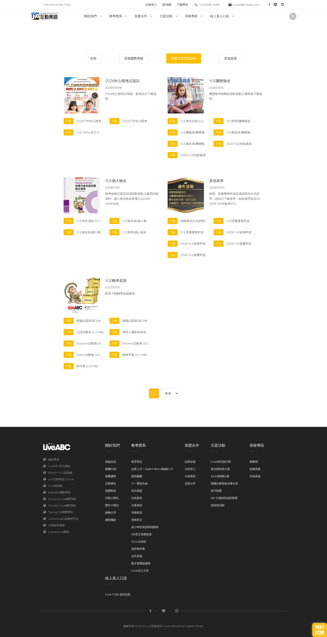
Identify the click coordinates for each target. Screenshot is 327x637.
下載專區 (182, 4)
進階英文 (136, 519)
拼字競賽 (216, 490)
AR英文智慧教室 (141, 534)
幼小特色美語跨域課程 (145, 527)
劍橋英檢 (255, 469)
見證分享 (190, 483)
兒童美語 (136, 505)
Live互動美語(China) (61, 479)
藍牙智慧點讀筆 (140, 563)
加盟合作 (140, 16)
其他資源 (230, 58)
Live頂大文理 (140, 570)
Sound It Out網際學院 (62, 505)
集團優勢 (110, 476)
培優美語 (136, 512)
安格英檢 (255, 476)
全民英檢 (136, 556)
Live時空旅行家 (221, 461)
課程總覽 (136, 476)
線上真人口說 (219, 16)
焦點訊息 (110, 461)
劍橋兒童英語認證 (183, 58)
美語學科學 (138, 549)
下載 (68, 121)
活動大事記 (112, 498)
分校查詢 (190, 476)
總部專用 (53, 459)
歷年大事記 (112, 505)
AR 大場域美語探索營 (224, 498)
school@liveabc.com (246, 4)
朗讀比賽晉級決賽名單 (224, 483)
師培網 (166, 4)
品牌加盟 (190, 461)
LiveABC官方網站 (59, 466)
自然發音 (136, 498)
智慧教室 (110, 490)
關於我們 (90, 16)
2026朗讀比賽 (220, 476)
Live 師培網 (55, 485)
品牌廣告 (110, 483)
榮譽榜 (254, 461)
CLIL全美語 (138, 541)
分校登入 (151, 4)
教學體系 (115, 16)
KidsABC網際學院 (59, 492)
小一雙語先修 (139, 483)
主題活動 (166, 16)
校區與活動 (217, 505)
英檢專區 (191, 16)
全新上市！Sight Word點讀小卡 (152, 469)
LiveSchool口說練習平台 (63, 518)
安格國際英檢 (133, 58)
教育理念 (136, 461)
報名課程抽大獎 (220, 469)
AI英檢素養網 (56, 525)
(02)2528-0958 (209, 4)
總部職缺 (110, 519)
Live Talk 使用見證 (117, 594)
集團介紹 (110, 469)
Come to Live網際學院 (62, 499)
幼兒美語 (136, 490)
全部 (93, 58)
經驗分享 (110, 512)
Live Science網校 (58, 532)
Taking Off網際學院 (60, 512)
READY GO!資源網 (60, 472)
